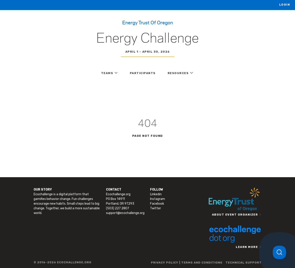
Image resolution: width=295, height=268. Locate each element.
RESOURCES (178, 73)
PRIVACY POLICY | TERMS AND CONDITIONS (186, 262)
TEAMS (107, 73)
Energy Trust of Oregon (147, 22)
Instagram (157, 199)
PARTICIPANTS (143, 73)
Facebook (157, 204)
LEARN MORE (247, 247)
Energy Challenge (147, 39)
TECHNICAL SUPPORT (244, 262)
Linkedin (156, 194)
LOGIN (284, 4)
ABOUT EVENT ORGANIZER (235, 214)
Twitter (155, 208)
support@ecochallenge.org (125, 213)
